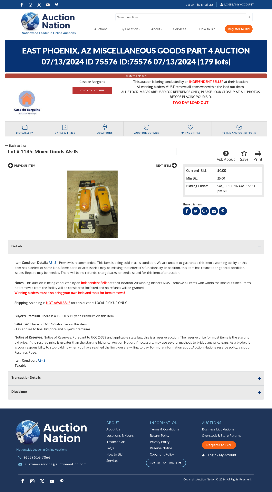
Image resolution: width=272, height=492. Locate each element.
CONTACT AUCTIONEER (92, 90)
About (155, 29)
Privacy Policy (160, 442)
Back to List (15, 145)
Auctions (101, 29)
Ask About (226, 156)
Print (258, 156)
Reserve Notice (161, 448)
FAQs (110, 448)
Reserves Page (25, 352)
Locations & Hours (120, 435)
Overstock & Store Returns (221, 435)
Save (244, 156)
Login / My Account (239, 4)
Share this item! (192, 204)
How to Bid (207, 29)
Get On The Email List (199, 4)
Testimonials (115, 442)
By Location (129, 29)
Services (179, 29)
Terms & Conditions (164, 429)
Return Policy (159, 435)
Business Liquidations (218, 429)
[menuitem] (101, 29)
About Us (113, 429)
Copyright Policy (162, 454)
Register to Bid (239, 29)
